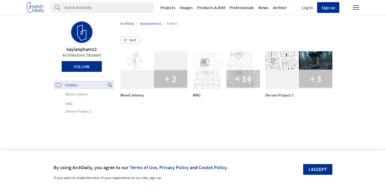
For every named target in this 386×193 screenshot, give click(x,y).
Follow (82, 66)
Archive (280, 7)
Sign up (328, 7)
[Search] (109, 7)
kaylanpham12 (81, 49)
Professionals (241, 7)
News (263, 7)
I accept (318, 169)
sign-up (155, 177)
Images (186, 7)
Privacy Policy (174, 167)
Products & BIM (211, 7)
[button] (130, 40)
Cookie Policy (213, 167)
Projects (167, 7)
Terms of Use (143, 167)
